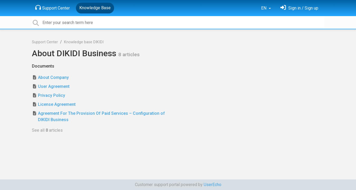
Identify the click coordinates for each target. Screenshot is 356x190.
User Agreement (54, 86)
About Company (53, 77)
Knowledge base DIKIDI (84, 42)
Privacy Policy (51, 95)
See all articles (47, 130)
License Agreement (57, 104)
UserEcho (212, 184)
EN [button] (264, 8)
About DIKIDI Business (75, 53)
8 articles (129, 54)
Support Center (52, 8)
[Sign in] (299, 8)
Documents (43, 66)
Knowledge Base (95, 7)
